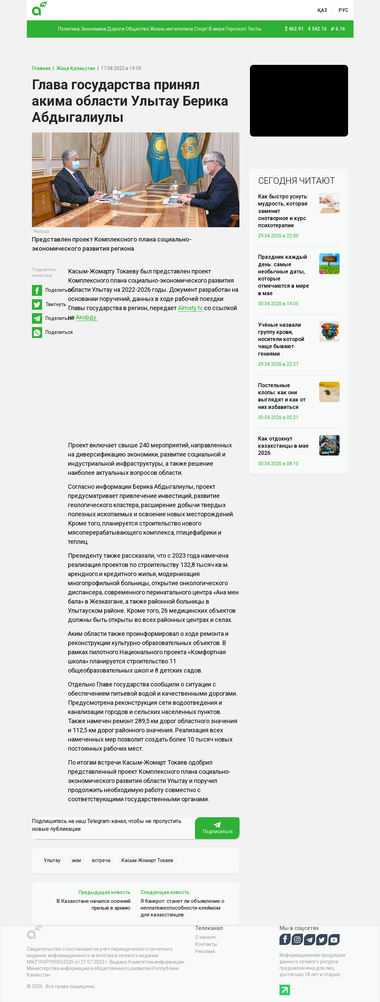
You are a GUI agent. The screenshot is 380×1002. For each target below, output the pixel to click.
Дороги (115, 29)
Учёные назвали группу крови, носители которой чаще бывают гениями (281, 339)
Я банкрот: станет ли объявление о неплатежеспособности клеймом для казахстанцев (182, 908)
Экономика (93, 29)
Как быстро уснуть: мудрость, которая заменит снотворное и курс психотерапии (283, 211)
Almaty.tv (190, 307)
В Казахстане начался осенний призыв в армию (93, 904)
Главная (41, 68)
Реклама (205, 951)
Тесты (254, 29)
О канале (205, 937)
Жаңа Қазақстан (75, 68)
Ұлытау (52, 860)
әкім (76, 860)
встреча (101, 860)
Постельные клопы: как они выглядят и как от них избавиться (282, 396)
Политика (68, 29)
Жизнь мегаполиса (171, 29)
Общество (137, 29)
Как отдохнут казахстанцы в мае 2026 (283, 445)
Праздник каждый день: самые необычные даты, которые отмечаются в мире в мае (283, 275)
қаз (322, 10)
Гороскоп (236, 29)
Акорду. (87, 317)
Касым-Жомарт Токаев (147, 860)
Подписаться (217, 828)
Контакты (206, 944)
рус (343, 10)
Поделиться (59, 290)
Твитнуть (56, 304)
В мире (216, 29)
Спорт (200, 29)
